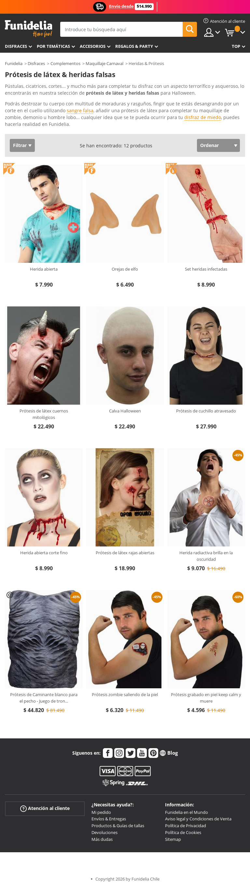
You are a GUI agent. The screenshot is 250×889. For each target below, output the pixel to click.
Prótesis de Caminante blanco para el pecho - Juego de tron (43, 698)
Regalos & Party (134, 46)
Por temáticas (53, 46)
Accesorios (92, 46)
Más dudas (102, 839)
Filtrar (20, 145)
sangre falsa (80, 110)
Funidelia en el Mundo (186, 812)
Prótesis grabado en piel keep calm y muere (206, 698)
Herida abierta (44, 269)
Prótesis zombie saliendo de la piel (125, 694)
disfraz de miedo (202, 117)
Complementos (65, 63)
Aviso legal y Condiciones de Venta (198, 819)
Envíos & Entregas (108, 819)
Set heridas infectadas (206, 269)
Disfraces (16, 46)
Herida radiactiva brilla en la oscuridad (206, 556)
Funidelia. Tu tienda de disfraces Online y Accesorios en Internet (28, 28)
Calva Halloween (125, 411)
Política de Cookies (183, 832)
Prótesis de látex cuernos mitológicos (44, 414)
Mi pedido (101, 812)
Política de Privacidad (185, 825)
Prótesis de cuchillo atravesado (206, 411)
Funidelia (13, 63)
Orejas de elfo (125, 269)
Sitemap (173, 839)
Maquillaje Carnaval (104, 63)
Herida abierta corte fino (44, 553)
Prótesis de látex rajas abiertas (125, 553)
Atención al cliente (45, 808)
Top (236, 46)
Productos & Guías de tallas (117, 825)
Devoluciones (104, 832)
